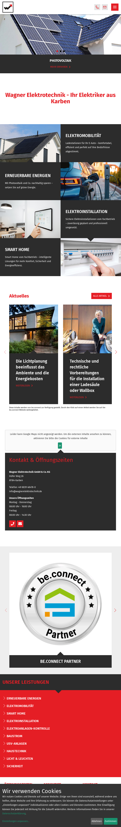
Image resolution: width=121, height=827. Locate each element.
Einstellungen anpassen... (15, 821)
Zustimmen (110, 821)
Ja (60, 445)
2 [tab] (60, 51)
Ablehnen (97, 821)
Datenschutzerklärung (14, 813)
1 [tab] (57, 51)
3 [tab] (64, 51)
